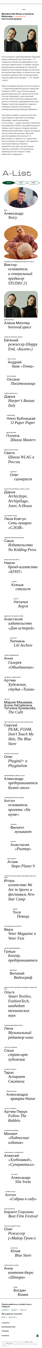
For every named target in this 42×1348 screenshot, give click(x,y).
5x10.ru (31, 1341)
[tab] (8, 182)
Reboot (26, 1341)
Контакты (5, 1335)
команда (5, 1331)
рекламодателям (8, 1327)
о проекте (6, 1323)
